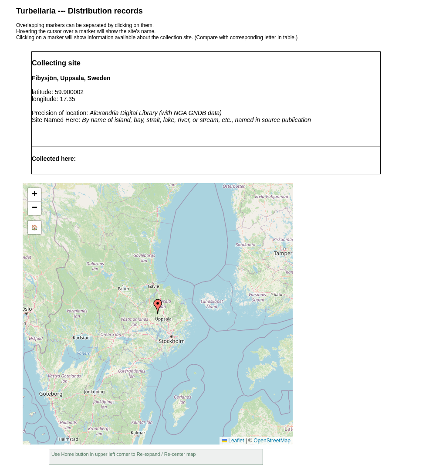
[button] (157, 306)
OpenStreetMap (272, 441)
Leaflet (233, 441)
